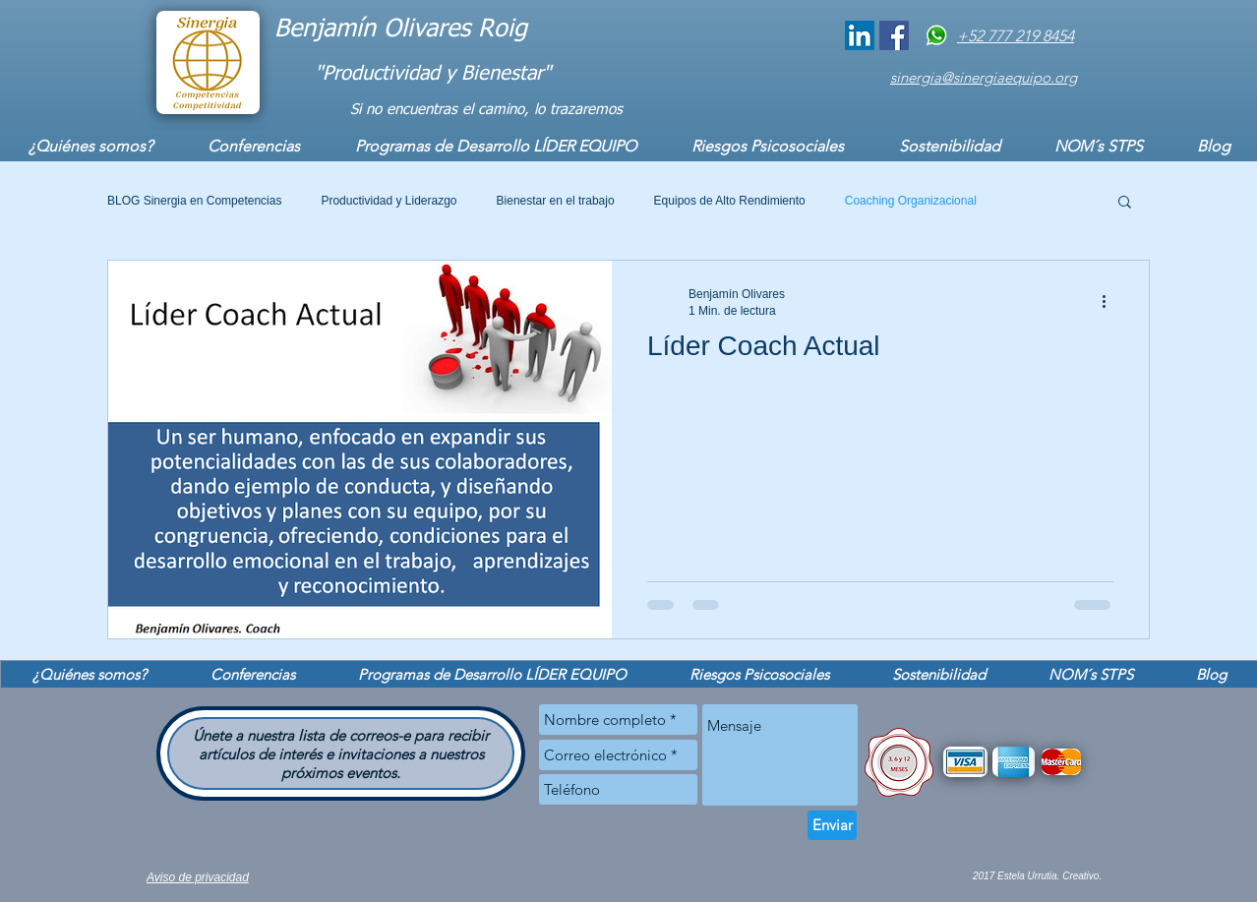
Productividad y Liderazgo (388, 201)
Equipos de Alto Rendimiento (730, 201)
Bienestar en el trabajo (556, 201)
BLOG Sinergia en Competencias (194, 201)
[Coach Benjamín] (859, 35)
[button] (1124, 203)
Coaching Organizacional (911, 201)
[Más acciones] (1110, 301)
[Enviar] (832, 825)
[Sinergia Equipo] (894, 35)
